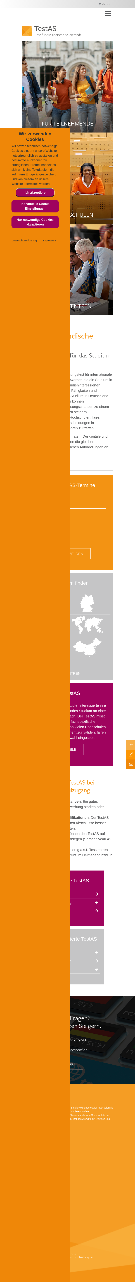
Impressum (49, 240)
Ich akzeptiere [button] (35, 192)
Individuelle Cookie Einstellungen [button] (35, 206)
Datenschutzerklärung (24, 240)
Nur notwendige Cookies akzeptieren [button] (35, 222)
